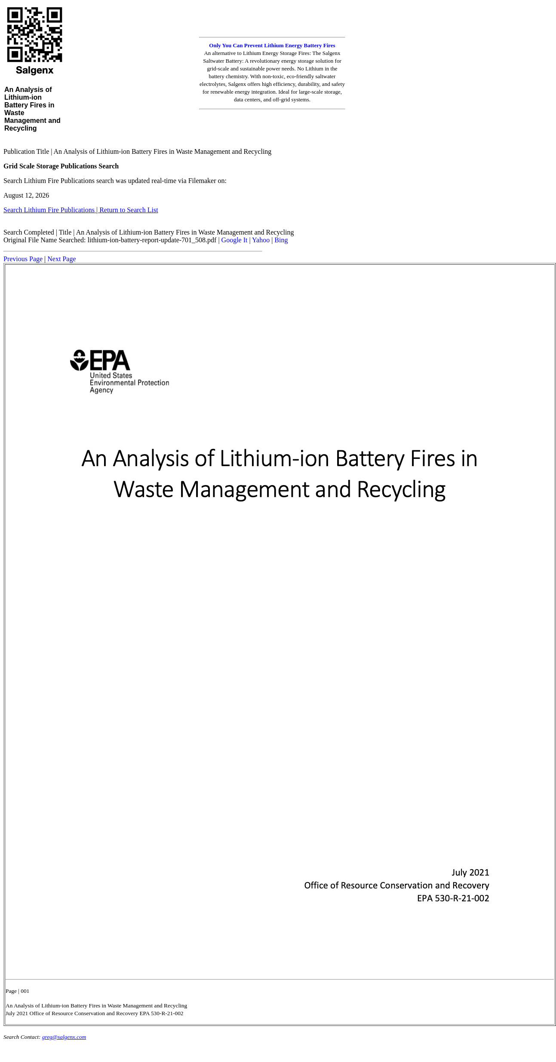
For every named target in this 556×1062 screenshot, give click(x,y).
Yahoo (261, 240)
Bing (281, 240)
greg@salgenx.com (64, 1037)
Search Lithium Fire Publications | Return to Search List (80, 210)
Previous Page (23, 258)
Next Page (61, 258)
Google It (234, 240)
